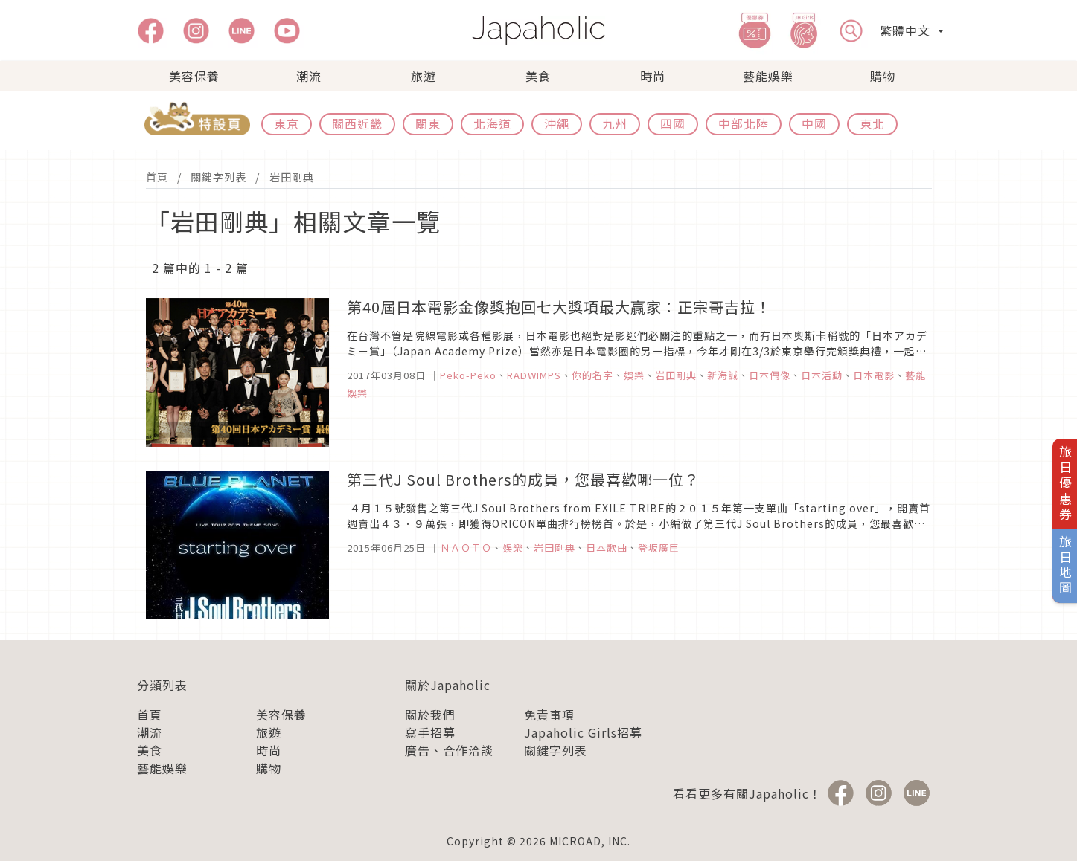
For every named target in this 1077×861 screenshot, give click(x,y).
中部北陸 (743, 123)
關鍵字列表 (218, 177)
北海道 (492, 123)
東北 (872, 123)
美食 (538, 76)
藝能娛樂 (768, 76)
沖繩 (556, 123)
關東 (428, 123)
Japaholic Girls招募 (583, 732)
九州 (614, 123)
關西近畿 (357, 123)
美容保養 (194, 76)
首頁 (157, 177)
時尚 (652, 76)
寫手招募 (430, 732)
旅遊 (423, 76)
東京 (286, 123)
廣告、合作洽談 (449, 750)
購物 (882, 76)
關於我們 (430, 714)
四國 (672, 123)
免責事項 (549, 714)
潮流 (309, 76)
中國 (814, 123)
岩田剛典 (291, 177)
